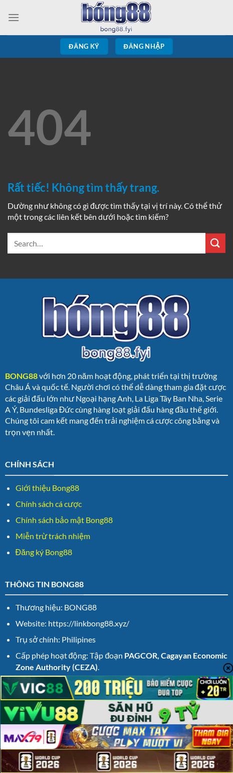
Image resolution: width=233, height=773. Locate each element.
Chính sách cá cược (49, 503)
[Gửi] (215, 243)
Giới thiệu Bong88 (47, 487)
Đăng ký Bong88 (44, 552)
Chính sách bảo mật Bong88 (64, 520)
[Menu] (14, 17)
